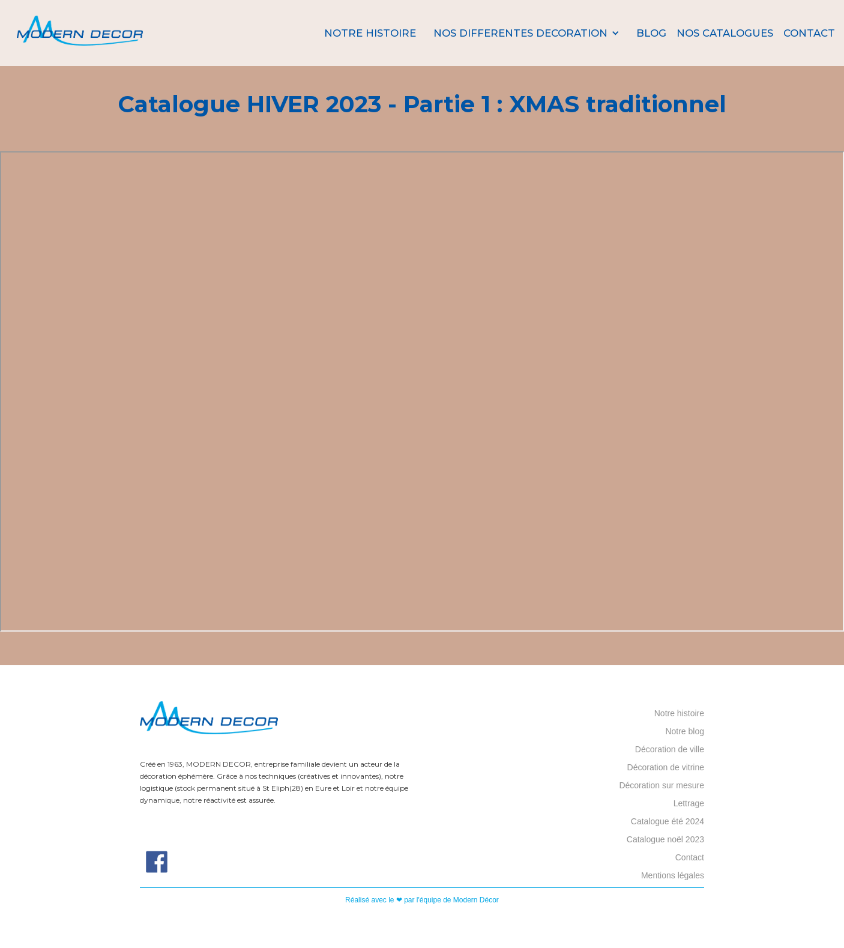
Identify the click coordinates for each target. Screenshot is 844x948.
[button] (526, 33)
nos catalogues (725, 33)
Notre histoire (370, 33)
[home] (80, 33)
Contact (809, 33)
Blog (651, 33)
